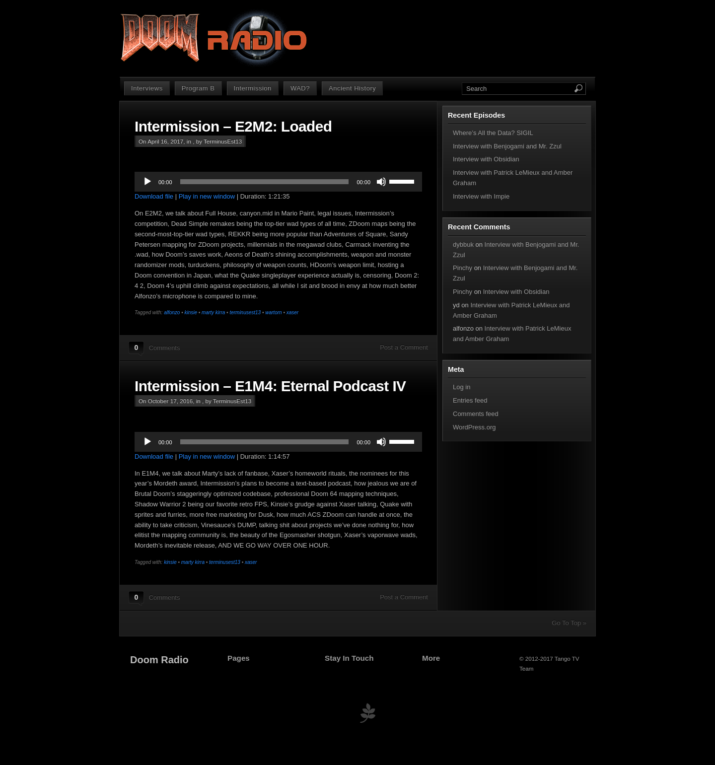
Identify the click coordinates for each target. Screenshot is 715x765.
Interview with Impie (481, 196)
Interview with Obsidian (486, 159)
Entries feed (470, 400)
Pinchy (462, 268)
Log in (461, 387)
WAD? (300, 88)
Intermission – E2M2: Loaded (233, 126)
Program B (198, 88)
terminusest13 (245, 312)
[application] (278, 182)
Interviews (147, 88)
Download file (154, 196)
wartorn (273, 312)
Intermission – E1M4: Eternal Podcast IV (270, 386)
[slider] (264, 181)
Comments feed (476, 413)
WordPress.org (474, 427)
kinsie (190, 312)
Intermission (253, 88)
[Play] (147, 182)
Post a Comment (404, 347)
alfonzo (172, 312)
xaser (292, 312)
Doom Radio (159, 659)
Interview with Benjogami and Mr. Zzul (507, 146)
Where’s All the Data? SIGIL (493, 133)
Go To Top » (569, 622)
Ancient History (352, 88)
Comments (164, 347)
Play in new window (207, 196)
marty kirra (213, 312)
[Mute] (381, 182)
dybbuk (463, 244)
